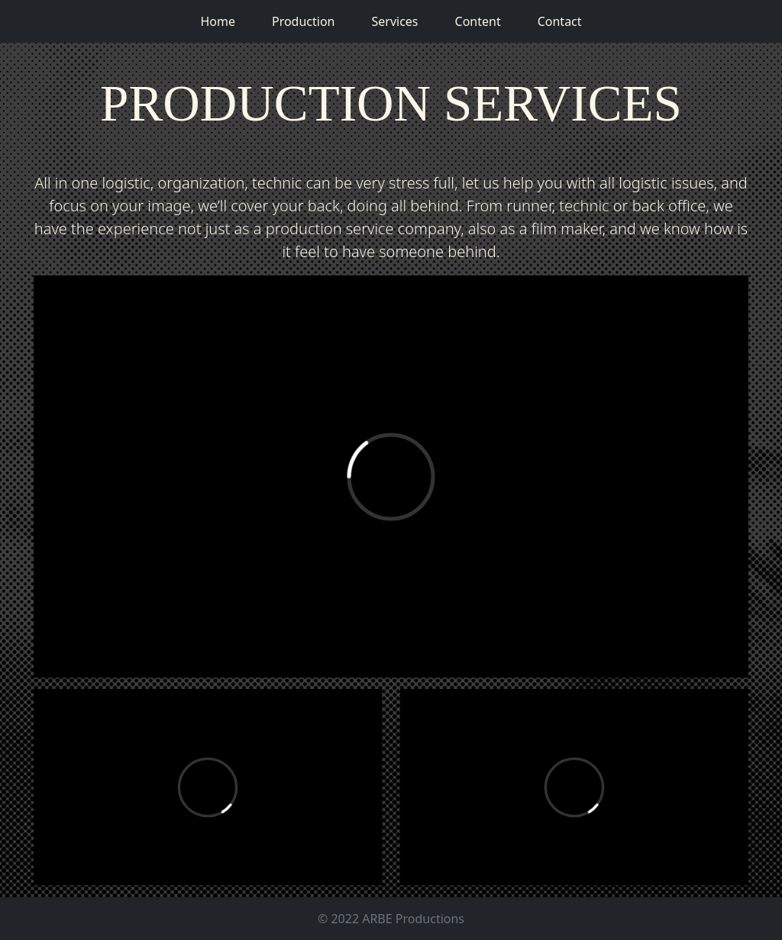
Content (478, 21)
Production (303, 21)
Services (394, 21)
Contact (560, 21)
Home (217, 21)
